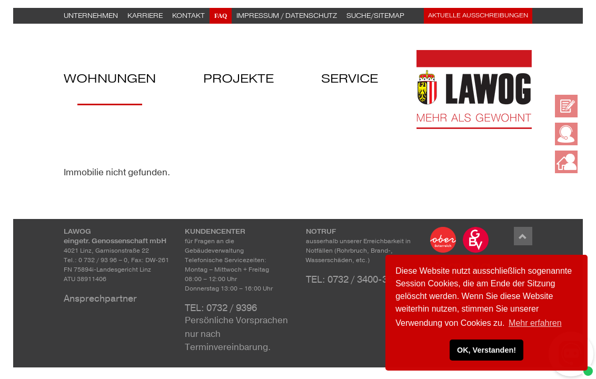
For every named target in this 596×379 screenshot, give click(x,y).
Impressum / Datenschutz (286, 16)
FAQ (220, 15)
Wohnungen (110, 80)
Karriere (145, 16)
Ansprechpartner (100, 298)
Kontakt (188, 16)
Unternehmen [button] (91, 16)
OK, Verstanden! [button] (486, 350)
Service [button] (349, 80)
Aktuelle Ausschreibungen (478, 15)
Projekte (238, 80)
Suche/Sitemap (375, 16)
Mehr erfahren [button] (535, 322)
